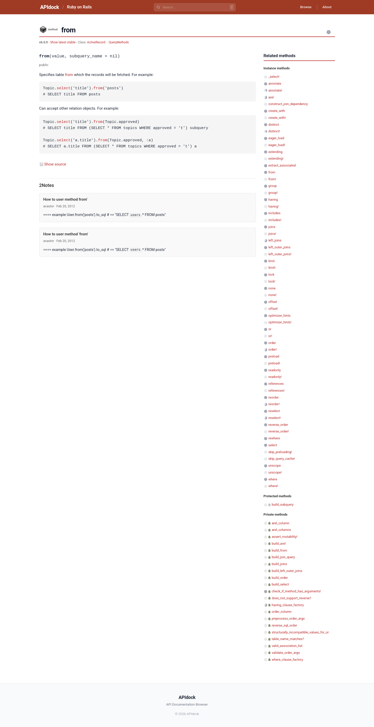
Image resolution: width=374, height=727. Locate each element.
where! (273, 486)
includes (274, 213)
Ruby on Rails (79, 7)
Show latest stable (63, 42)
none (272, 288)
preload (273, 356)
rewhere (274, 438)
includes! (274, 220)
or (270, 329)
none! (272, 295)
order (272, 343)
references (276, 384)
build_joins (279, 564)
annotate (274, 83)
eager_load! (276, 145)
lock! (271, 281)
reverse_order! (278, 431)
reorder (273, 397)
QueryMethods (119, 42)
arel (271, 97)
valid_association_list (287, 646)
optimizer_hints (279, 315)
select (64, 88)
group (272, 186)
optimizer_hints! (279, 322)
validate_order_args (286, 653)
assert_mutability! (285, 537)
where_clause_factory (287, 659)
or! (270, 336)
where (272, 479)
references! (276, 390)
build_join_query (283, 557)
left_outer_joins (279, 247)
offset (272, 302)
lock (271, 274)
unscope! (275, 472)
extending (275, 152)
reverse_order (278, 425)
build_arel (279, 543)
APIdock (49, 7)
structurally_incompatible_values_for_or (300, 632)
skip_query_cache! (281, 459)
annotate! (275, 90)
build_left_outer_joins (287, 571)
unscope (274, 465)
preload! (274, 363)
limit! (272, 268)
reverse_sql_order (284, 625)
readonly (274, 370)
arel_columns (281, 530)
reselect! (274, 418)
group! (273, 193)
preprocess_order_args (288, 618)
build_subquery (283, 504)
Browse (303, 7)
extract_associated (282, 165)
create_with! (277, 118)
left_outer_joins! (279, 254)
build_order (280, 578)
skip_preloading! (280, 452)
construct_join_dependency (288, 104)
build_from (279, 550)
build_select (280, 584)
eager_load (276, 138)
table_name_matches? (288, 639)
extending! (275, 158)
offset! (273, 309)
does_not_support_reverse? (291, 598)
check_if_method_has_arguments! (296, 591)
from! (272, 179)
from (69, 74)
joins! (272, 234)
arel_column (280, 523)
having (273, 199)
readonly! (275, 377)
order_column (282, 612)
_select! (273, 77)
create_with (276, 111)
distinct (273, 124)
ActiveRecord (96, 42)
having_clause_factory (288, 605)
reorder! (274, 404)
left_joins (274, 240)
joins (271, 227)
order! (272, 349)
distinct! (274, 131)
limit (271, 261)
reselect (274, 411)
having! (273, 206)
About (326, 7)
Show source (55, 164)
